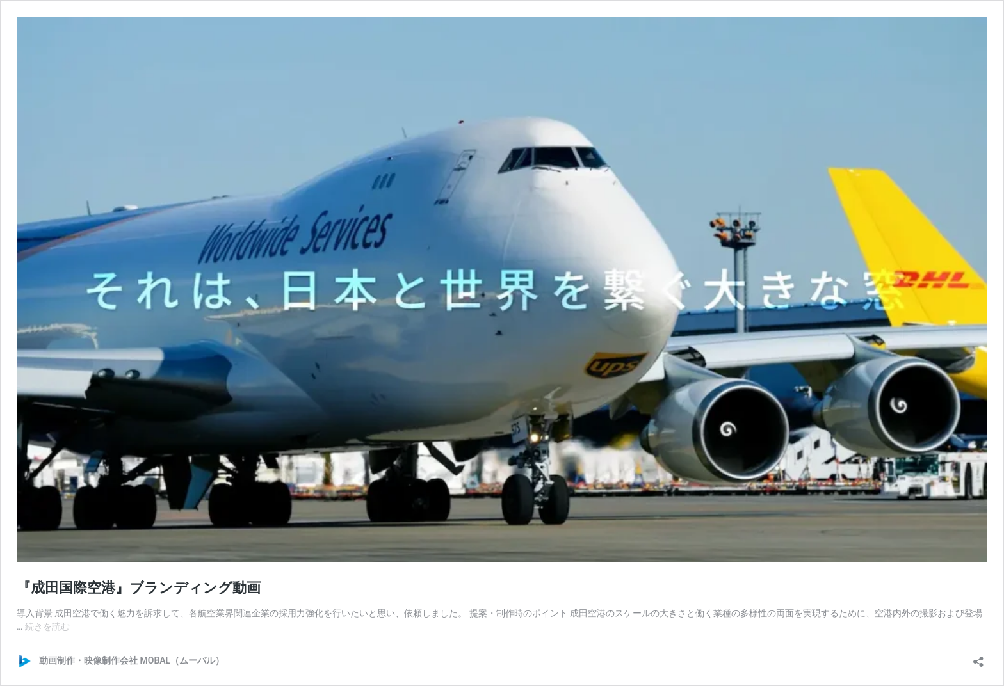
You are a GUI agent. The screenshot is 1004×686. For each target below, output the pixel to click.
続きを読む (47, 626)
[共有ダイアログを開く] (978, 657)
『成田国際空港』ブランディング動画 (139, 588)
